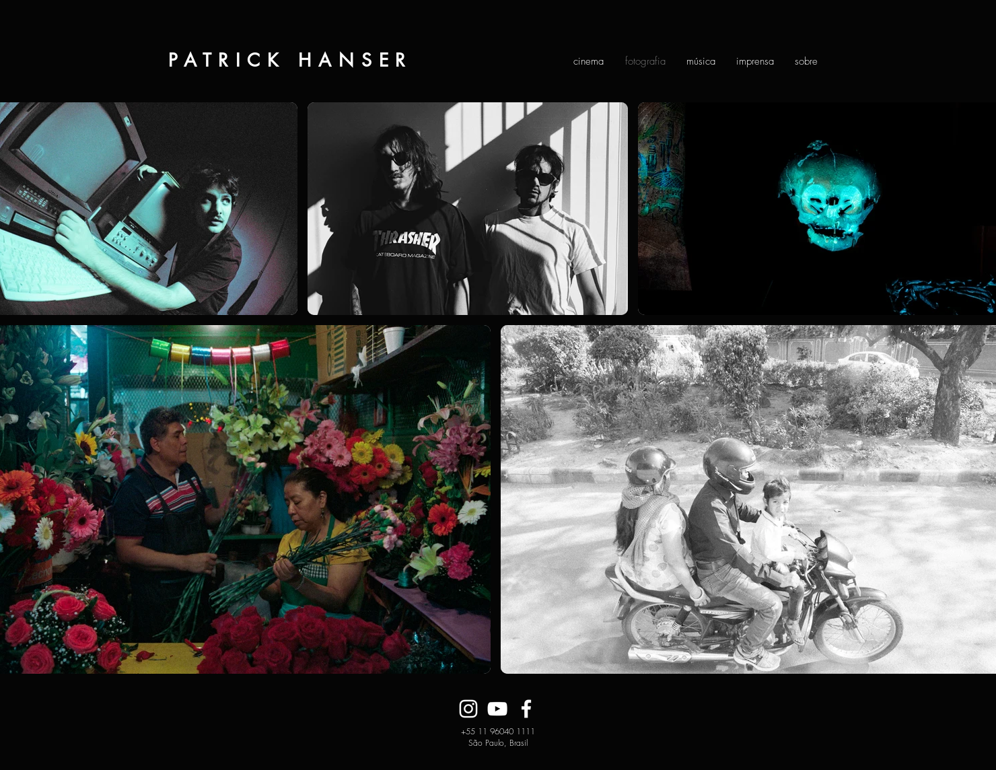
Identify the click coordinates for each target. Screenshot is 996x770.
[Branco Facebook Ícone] (526, 709)
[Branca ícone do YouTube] (497, 709)
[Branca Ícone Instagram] (468, 709)
